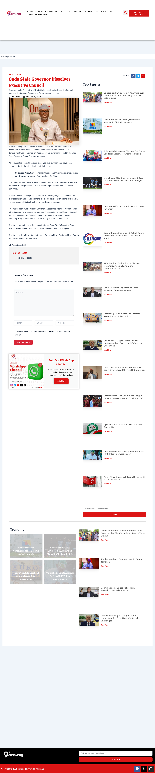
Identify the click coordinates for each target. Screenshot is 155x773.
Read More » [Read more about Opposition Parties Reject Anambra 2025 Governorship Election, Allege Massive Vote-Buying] (108, 102)
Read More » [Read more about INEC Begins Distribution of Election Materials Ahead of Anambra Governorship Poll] (108, 273)
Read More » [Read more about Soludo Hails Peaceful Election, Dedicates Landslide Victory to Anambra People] (108, 158)
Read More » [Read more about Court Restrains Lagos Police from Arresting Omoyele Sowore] (108, 294)
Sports (77, 11)
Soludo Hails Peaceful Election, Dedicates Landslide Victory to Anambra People (124, 152)
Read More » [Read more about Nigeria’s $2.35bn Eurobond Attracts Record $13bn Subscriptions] (108, 320)
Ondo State (16, 74)
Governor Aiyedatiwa (18, 195)
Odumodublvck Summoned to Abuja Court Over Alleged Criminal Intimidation (124, 368)
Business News (65, 235)
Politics (65, 11)
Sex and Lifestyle (39, 15)
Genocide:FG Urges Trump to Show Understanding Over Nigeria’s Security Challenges (123, 343)
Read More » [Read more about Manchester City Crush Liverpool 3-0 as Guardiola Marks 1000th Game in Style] (108, 185)
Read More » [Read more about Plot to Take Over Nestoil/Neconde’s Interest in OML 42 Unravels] (108, 126)
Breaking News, (51, 235)
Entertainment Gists (28, 238)
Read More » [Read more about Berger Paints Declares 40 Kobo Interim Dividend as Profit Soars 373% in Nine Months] (108, 242)
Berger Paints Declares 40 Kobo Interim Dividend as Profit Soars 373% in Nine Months (124, 235)
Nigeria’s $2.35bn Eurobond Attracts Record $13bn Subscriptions (122, 315)
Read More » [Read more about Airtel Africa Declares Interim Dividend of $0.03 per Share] (108, 484)
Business (52, 11)
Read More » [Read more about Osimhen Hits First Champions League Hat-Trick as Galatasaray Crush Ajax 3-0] (108, 402)
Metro (88, 11)
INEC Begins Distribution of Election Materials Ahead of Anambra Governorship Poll (122, 266)
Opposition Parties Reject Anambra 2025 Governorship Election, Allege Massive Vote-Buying (124, 95)
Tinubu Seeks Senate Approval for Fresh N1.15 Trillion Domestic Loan (124, 452)
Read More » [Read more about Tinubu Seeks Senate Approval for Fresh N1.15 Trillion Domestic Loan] (108, 458)
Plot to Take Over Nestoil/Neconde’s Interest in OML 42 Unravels (122, 120)
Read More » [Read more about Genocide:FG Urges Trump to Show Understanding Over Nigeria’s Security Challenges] (108, 350)
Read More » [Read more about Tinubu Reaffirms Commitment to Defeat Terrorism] (108, 213)
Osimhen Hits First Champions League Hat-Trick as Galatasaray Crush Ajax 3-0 (123, 397)
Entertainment (104, 11)
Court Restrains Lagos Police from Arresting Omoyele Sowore (121, 289)
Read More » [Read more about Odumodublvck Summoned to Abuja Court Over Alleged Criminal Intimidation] (108, 374)
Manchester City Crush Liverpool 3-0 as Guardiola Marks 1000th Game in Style (123, 179)
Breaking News (35, 11)
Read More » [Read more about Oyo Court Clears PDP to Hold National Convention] (108, 431)
